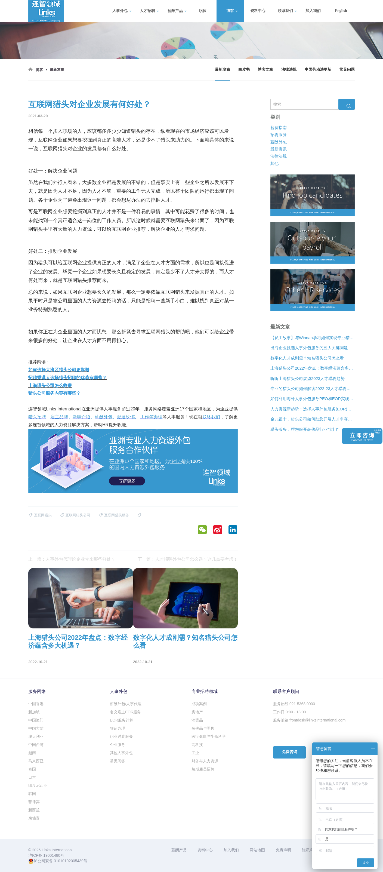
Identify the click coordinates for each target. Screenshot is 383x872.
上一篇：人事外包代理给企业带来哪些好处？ (71, 559)
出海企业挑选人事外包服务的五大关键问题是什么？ (312, 347)
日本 (32, 777)
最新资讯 (278, 149)
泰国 (32, 769)
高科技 (197, 745)
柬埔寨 (34, 818)
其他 (274, 163)
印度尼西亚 (37, 785)
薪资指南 (278, 127)
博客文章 (265, 69)
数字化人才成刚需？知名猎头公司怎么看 (307, 358)
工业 (195, 753)
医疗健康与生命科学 (209, 736)
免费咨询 (289, 752)
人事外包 (122, 11)
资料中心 (257, 11)
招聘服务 (278, 134)
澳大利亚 (36, 736)
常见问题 (347, 69)
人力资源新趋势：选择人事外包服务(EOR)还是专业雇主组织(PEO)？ (312, 409)
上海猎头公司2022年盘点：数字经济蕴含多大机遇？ (312, 368)
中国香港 (36, 704)
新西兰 (34, 810)
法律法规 (288, 69)
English (341, 11)
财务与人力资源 (205, 761)
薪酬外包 (278, 141)
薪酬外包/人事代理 (125, 704)
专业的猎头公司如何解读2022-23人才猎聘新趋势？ (312, 388)
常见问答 (117, 761)
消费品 (197, 720)
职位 (202, 11)
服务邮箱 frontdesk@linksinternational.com (309, 720)
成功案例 (199, 704)
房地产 (197, 712)
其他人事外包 (121, 753)
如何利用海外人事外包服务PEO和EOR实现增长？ (312, 398)
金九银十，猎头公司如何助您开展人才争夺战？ (312, 419)
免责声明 (283, 850)
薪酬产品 (177, 11)
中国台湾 (36, 745)
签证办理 (117, 728)
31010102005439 (69, 861)
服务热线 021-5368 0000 (294, 704)
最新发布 (222, 69)
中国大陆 (36, 728)
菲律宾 (34, 802)
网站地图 (257, 850)
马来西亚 (36, 761)
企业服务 (117, 745)
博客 (232, 11)
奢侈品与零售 (203, 728)
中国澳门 (36, 720)
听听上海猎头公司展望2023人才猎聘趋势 (307, 378)
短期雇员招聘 (203, 769)
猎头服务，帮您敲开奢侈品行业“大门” (304, 429)
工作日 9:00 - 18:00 (289, 712)
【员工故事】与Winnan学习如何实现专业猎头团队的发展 (312, 337)
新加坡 (34, 712)
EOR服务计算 (121, 720)
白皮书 (244, 69)
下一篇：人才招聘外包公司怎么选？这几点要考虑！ (188, 559)
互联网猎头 (55, 148)
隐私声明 (309, 850)
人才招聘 (149, 11)
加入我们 (313, 11)
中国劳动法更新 (318, 69)
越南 (32, 753)
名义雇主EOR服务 (125, 712)
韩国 (32, 794)
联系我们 (287, 11)
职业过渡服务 (121, 736)
